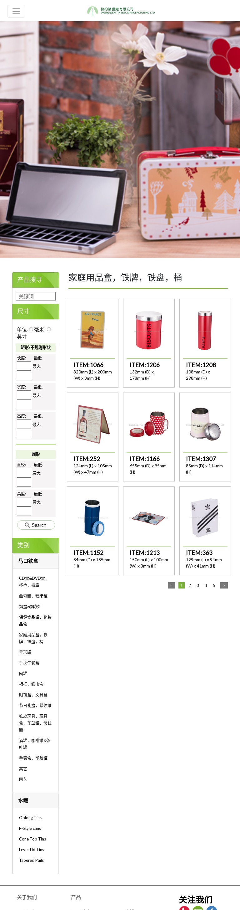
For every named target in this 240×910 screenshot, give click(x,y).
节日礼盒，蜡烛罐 (35, 705)
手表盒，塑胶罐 (33, 757)
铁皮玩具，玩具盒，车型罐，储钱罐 (35, 722)
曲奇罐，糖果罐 (33, 595)
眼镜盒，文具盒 (33, 694)
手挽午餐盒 (29, 662)
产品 (76, 897)
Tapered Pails (31, 860)
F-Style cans (30, 828)
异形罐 (25, 652)
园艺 (23, 779)
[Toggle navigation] (16, 11)
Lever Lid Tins (31, 849)
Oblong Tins (30, 817)
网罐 (23, 673)
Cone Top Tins (32, 838)
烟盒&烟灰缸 (30, 606)
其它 (23, 768)
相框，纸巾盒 (31, 683)
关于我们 (27, 897)
